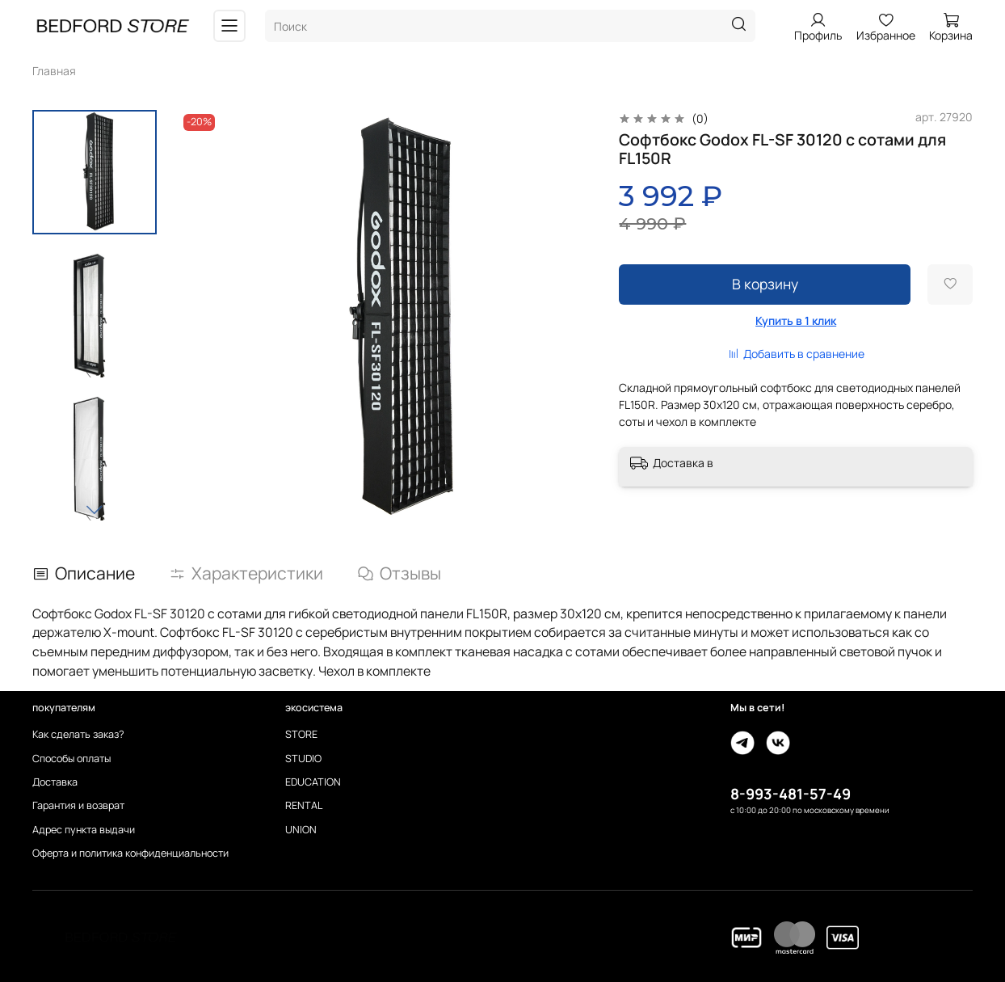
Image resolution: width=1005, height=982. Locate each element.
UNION (301, 830)
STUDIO (303, 758)
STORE (301, 734)
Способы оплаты (71, 758)
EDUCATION (313, 782)
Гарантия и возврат (78, 805)
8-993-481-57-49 (790, 793)
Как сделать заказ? (78, 734)
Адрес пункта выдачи (83, 830)
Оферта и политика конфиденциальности (130, 853)
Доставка (55, 782)
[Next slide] (94, 509)
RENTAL (303, 805)
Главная (54, 70)
